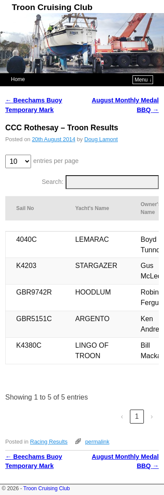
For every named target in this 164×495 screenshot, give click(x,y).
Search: (53, 181)
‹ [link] (122, 416)
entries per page (56, 160)
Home (18, 79)
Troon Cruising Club (52, 7)
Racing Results (49, 441)
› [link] (151, 416)
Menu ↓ (143, 80)
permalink (97, 441)
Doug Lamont (101, 139)
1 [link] (137, 416)
